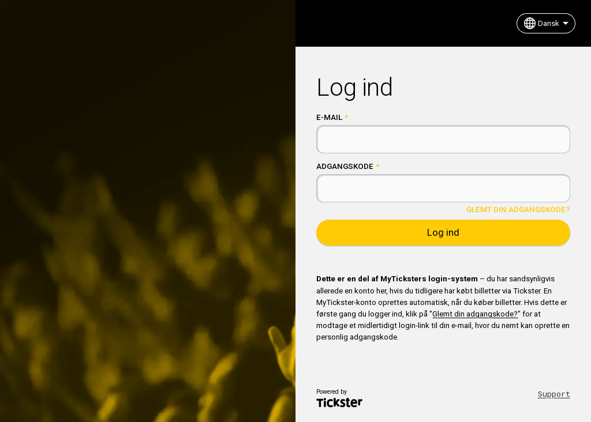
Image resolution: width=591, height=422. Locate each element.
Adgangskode (344, 166)
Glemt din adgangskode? (518, 209)
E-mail (329, 117)
